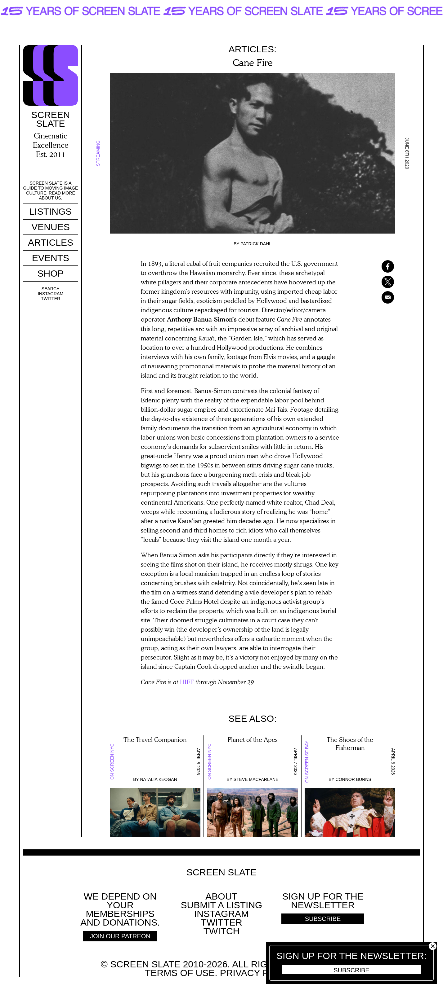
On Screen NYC (112, 761)
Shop (50, 273)
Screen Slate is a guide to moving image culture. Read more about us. (50, 190)
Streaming (98, 153)
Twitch (222, 931)
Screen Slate (221, 872)
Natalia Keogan (158, 779)
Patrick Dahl (255, 243)
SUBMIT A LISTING (221, 905)
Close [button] (432, 946)
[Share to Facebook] (379, 266)
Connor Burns (353, 779)
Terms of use (180, 973)
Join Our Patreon (120, 936)
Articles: (253, 49)
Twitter (50, 298)
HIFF (187, 682)
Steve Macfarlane (256, 779)
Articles (50, 242)
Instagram (50, 293)
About (221, 896)
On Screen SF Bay (306, 762)
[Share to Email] (379, 297)
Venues (50, 227)
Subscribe (351, 970)
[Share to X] (379, 282)
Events (50, 258)
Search (51, 288)
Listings (50, 211)
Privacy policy (257, 973)
